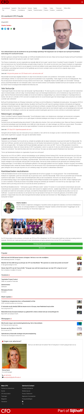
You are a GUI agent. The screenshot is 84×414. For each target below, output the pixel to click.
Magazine (4, 399)
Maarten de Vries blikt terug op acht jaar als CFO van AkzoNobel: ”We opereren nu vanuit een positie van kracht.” (35, 263)
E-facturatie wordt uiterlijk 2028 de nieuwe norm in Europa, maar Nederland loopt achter (27, 306)
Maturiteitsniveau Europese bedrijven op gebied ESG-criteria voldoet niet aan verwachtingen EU (30, 312)
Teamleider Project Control (9, 279)
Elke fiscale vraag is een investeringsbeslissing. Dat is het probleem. (22, 323)
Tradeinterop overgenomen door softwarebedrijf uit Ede (18, 301)
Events (3, 391)
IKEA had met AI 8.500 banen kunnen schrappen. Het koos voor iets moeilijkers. (25, 257)
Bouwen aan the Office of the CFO (11, 328)
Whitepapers (5, 319)
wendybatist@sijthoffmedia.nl (12, 377)
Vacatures (5, 275)
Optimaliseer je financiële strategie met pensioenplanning (18, 333)
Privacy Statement (27, 393)
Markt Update (6, 297)
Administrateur (5, 284)
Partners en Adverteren (7, 388)
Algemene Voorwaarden (28, 396)
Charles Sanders (6, 25)
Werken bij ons (26, 391)
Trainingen (4, 396)
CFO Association (5, 393)
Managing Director (7, 290)
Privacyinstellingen (27, 399)
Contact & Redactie (27, 388)
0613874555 (7, 375)
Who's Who (67, 8)
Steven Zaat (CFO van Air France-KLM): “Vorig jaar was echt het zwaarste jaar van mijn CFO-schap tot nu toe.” (34, 268)
